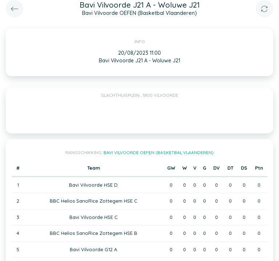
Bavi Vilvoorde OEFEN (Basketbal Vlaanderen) (159, 152)
